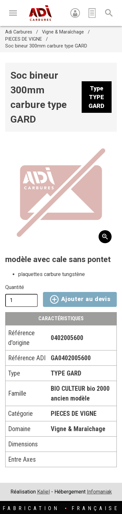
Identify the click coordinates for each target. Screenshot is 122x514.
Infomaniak (99, 492)
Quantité (14, 287)
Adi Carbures (18, 32)
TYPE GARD (66, 373)
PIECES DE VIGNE (23, 39)
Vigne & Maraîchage (63, 32)
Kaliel (43, 492)
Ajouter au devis (80, 299)
